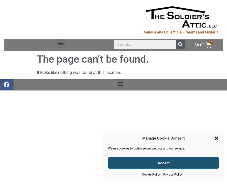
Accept (164, 163)
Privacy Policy (173, 174)
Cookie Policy (151, 174)
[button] (216, 138)
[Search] (180, 44)
